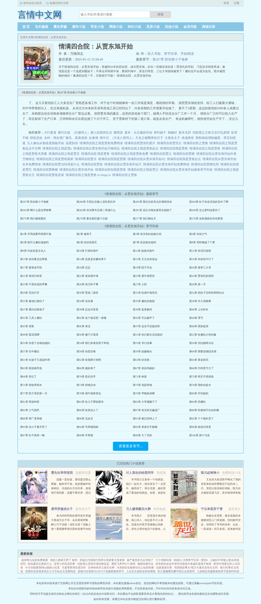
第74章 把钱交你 (86, 385)
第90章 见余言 (84, 418)
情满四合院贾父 (161, 153)
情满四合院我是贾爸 (174, 148)
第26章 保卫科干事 (87, 284)
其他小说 (171, 26)
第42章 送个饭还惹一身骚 (91, 317)
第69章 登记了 (28, 376)
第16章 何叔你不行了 (201, 259)
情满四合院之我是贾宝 (65, 153)
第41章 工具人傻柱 (31, 317)
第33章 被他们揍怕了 (32, 301)
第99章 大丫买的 (142, 435)
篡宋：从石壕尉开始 (138, 132)
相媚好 (172, 132)
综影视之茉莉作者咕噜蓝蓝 (93, 563)
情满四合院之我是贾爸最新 (55, 159)
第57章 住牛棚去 (29, 351)
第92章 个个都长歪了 (201, 418)
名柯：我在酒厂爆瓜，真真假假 (65, 138)
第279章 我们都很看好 (33, 218)
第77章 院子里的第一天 (33, 393)
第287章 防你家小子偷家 (170, 59)
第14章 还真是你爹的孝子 (91, 259)
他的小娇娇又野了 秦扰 (63, 560)
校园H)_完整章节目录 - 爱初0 (191, 560)
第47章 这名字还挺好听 (146, 326)
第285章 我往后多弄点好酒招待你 (152, 201)
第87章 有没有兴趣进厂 (146, 410)
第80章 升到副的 (198, 393)
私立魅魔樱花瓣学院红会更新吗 (176, 571)
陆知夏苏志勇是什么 (40, 563)
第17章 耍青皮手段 (31, 267)
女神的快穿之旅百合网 (101, 567)
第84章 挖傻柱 (197, 401)
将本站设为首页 (32, 3)
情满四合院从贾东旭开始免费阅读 (167, 164)
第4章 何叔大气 (198, 234)
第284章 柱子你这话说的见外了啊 (208, 201)
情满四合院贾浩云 (170, 143)
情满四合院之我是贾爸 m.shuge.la (89, 175)
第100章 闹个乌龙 (199, 435)
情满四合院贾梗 (184, 153)
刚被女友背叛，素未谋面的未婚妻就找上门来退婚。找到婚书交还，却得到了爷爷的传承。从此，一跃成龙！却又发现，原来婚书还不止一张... (221, 524)
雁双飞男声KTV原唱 (123, 563)
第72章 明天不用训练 (201, 376)
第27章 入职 (140, 284)
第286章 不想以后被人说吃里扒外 (96, 201)
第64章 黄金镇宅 (198, 359)
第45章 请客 (27, 326)
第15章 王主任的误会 (145, 259)
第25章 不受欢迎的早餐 (33, 284)
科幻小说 (134, 26)
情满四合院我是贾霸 (113, 159)
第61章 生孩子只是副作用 (35, 359)
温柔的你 (72, 143)
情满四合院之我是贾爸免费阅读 (102, 143)
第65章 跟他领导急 (31, 368)
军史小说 (97, 26)
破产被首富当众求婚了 (140, 560)
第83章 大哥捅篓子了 (145, 401)
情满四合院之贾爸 (125, 175)
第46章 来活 (83, 326)
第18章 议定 (83, 267)
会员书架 (190, 26)
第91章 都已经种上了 (145, 418)
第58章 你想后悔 (86, 351)
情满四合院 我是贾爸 (96, 153)
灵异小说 (153, 26)
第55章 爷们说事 (142, 343)
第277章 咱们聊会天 (144, 218)
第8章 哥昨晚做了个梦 (202, 242)
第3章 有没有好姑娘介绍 (147, 234)
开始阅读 (187, 53)
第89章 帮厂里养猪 (31, 418)
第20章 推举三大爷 (200, 267)
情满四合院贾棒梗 (46, 169)
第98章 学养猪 (84, 435)
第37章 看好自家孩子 (32, 309)
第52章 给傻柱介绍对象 (202, 334)
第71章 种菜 (140, 376)
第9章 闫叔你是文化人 (33, 250)
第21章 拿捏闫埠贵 (31, 275)
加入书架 (154, 53)
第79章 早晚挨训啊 (144, 393)
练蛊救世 (188, 138)
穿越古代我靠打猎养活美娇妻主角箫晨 (102, 560)
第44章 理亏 (196, 317)
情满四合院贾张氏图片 (140, 143)
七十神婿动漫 (163, 560)
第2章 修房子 (84, 234)
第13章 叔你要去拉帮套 (33, 259)
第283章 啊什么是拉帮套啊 (35, 210)
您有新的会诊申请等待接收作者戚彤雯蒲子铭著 (183, 563)
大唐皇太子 (172, 138)
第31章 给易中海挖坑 (145, 292)
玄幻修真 (41, 26)
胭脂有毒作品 (145, 563)
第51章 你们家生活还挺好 (148, 334)
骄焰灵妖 (36, 138)
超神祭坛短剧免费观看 (34, 560)
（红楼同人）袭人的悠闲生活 (92, 132)
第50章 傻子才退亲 (87, 334)
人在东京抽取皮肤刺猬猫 (140, 571)
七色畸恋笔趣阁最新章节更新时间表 (218, 571)
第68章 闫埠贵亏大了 (201, 368)
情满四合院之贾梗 (196, 143)
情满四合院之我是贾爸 (205, 148)
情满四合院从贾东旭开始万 (123, 164)
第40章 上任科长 (198, 309)
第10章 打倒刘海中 (87, 250)
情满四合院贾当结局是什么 (61, 164)
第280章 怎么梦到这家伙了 (204, 210)
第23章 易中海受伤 (144, 275)
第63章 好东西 (141, 359)
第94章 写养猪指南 (87, 426)
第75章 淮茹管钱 (142, 385)
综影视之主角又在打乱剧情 (211, 132)
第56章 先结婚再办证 (201, 343)
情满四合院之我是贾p (57, 148)
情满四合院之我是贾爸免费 (130, 153)
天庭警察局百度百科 (74, 567)
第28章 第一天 (197, 284)
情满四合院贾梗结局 (205, 164)
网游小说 (115, 26)
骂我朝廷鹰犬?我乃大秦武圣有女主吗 (196, 567)
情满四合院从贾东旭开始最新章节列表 (187, 169)
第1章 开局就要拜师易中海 (35, 234)
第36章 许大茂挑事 (200, 301)
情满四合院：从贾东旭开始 (51, 37)
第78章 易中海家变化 (88, 393)
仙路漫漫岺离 (164, 567)
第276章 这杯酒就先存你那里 (206, 218)
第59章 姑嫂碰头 (142, 351)
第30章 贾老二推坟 (87, 292)
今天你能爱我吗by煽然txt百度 (42, 567)
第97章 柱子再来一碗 (32, 435)
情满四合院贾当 (86, 159)
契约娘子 (160, 132)
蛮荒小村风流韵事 (64, 563)
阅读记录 (208, 26)
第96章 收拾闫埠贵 (200, 426)
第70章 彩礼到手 (86, 376)
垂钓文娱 (64, 132)
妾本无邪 (185, 132)
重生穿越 (60, 26)
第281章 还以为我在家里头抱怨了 (152, 210)
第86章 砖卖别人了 (87, 410)
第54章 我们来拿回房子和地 (92, 343)
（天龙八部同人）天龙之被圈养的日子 (136, 138)
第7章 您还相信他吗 (144, 242)
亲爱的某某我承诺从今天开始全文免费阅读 (50, 571)
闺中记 (104, 138)
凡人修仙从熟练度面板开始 (45, 143)
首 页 (26, 26)
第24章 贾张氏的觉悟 (201, 275)
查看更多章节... (131, 446)
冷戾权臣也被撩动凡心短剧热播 (135, 567)
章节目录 (170, 53)
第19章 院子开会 (142, 267)
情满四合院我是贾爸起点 (184, 159)
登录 (226, 3)
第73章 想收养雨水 (31, 385)
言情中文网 (26, 37)
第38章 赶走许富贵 (87, 309)
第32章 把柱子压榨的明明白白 (206, 292)
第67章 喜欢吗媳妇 (144, 368)
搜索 (160, 14)
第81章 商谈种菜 (29, 401)
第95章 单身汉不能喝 (145, 426)
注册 (236, 3)
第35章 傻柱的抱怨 (144, 301)
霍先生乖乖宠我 (62, 472)
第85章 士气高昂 (29, 410)
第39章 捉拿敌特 (142, 309)
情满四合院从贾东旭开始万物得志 (97, 148)
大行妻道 (50, 132)
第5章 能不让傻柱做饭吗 (34, 242)
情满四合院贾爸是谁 (51, 175)
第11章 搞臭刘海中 (144, 250)
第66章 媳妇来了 (86, 368)
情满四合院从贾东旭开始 (77, 169)
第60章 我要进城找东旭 (202, 351)
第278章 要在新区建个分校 (92, 218)
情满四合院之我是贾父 (144, 169)
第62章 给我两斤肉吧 (88, 359)
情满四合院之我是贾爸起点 (140, 148)
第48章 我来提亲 (198, 326)
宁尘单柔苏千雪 (212, 509)
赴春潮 (93, 138)
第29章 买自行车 (29, 292)
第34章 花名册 (84, 301)
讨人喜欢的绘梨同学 (140, 472)
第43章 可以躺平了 (144, 317)
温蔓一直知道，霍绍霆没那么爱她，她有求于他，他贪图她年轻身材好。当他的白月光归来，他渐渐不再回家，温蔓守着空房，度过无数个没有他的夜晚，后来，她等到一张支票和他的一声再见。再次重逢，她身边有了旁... (71, 493)
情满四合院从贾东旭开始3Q (147, 159)
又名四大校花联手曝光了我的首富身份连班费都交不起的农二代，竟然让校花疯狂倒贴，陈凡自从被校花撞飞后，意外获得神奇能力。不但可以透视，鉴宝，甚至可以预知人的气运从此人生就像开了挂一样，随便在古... (221, 493)
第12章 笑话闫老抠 (200, 250)
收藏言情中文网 (59, 3)
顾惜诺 (118, 132)
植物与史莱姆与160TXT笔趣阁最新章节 (101, 571)
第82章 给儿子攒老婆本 (90, 401)
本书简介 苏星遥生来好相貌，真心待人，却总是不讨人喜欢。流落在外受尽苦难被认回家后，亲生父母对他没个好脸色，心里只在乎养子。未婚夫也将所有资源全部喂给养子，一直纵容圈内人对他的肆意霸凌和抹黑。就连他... (146, 529)
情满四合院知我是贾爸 (111, 169)
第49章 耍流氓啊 (29, 334)
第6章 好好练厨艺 (86, 242)
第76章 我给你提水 (200, 385)
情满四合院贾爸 (92, 164)
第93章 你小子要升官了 (33, 426)
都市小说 (78, 26)
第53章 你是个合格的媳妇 (35, 343)
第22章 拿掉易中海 (87, 275)
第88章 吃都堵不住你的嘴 (204, 410)
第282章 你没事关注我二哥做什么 (96, 210)
